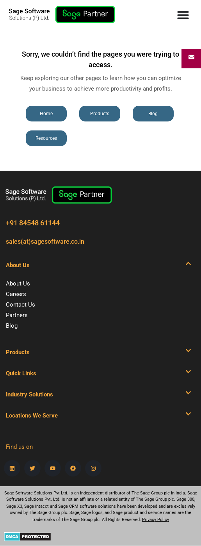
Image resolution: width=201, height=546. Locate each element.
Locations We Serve (32, 415)
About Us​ (18, 265)
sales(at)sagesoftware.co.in (45, 241)
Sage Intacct (36, 506)
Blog (12, 325)
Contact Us (20, 304)
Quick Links (21, 373)
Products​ (18, 352)
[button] (98, 265)
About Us (18, 283)
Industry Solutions (29, 394)
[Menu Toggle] (183, 15)
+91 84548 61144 (33, 223)
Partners (17, 315)
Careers (16, 294)
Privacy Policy (155, 519)
